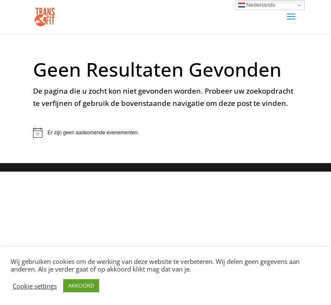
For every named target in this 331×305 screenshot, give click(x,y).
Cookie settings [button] (35, 286)
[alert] (165, 133)
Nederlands (256, 5)
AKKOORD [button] (81, 285)
